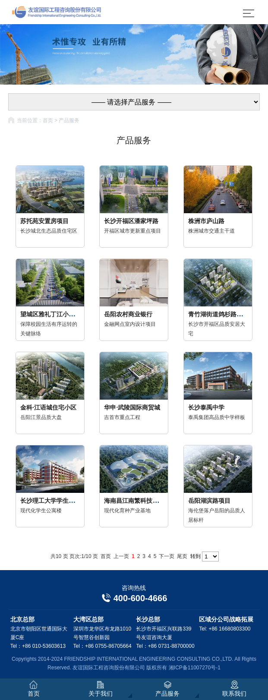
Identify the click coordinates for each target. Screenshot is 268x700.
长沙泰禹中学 (206, 407)
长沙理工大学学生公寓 (50, 500)
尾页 (182, 556)
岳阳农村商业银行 (128, 314)
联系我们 (234, 689)
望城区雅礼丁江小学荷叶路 (56, 314)
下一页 (166, 556)
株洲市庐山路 (206, 221)
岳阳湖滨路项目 (209, 500)
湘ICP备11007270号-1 (195, 668)
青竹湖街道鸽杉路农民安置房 (227, 314)
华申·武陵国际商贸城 (132, 407)
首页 (48, 120)
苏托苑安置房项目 (44, 221)
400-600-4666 (134, 598)
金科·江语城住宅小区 (48, 407)
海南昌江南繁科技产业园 (137, 500)
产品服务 (69, 120)
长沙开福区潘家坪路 (131, 221)
